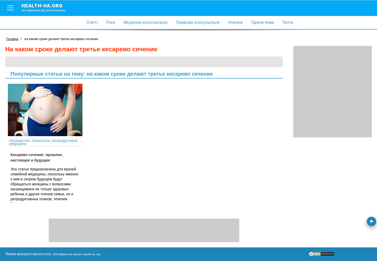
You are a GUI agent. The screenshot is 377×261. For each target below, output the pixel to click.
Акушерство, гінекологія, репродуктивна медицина (43, 142)
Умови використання (23, 254)
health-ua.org (47, 7)
